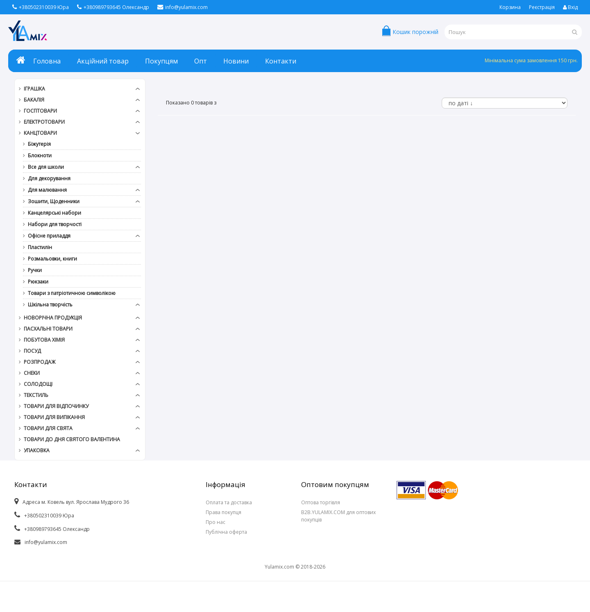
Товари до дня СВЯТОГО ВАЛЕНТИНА (72, 439)
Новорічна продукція (53, 317)
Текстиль (36, 395)
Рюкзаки (38, 281)
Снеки (32, 372)
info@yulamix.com (182, 7)
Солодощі (38, 384)
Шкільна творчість (50, 304)
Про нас (215, 522)
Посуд (32, 350)
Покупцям (161, 61)
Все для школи (46, 166)
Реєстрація (542, 7)
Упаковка (37, 450)
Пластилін (40, 247)
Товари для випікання (54, 417)
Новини (236, 61)
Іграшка (34, 88)
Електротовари (44, 121)
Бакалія (34, 99)
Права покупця (223, 512)
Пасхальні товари (48, 328)
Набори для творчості (55, 224)
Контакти (280, 61)
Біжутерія (39, 144)
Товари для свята (48, 428)
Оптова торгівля (320, 502)
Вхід (570, 7)
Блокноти (40, 155)
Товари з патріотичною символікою (72, 293)
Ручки (35, 270)
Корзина (510, 7)
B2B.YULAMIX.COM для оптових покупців (338, 516)
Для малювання (47, 189)
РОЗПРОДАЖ (39, 361)
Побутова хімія (44, 339)
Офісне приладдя (49, 235)
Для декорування (49, 178)
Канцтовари (40, 132)
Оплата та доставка (229, 502)
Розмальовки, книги (52, 258)
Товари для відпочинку (56, 406)
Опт (200, 61)
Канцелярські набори (54, 212)
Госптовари (40, 110)
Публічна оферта (226, 531)
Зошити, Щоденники (53, 201)
